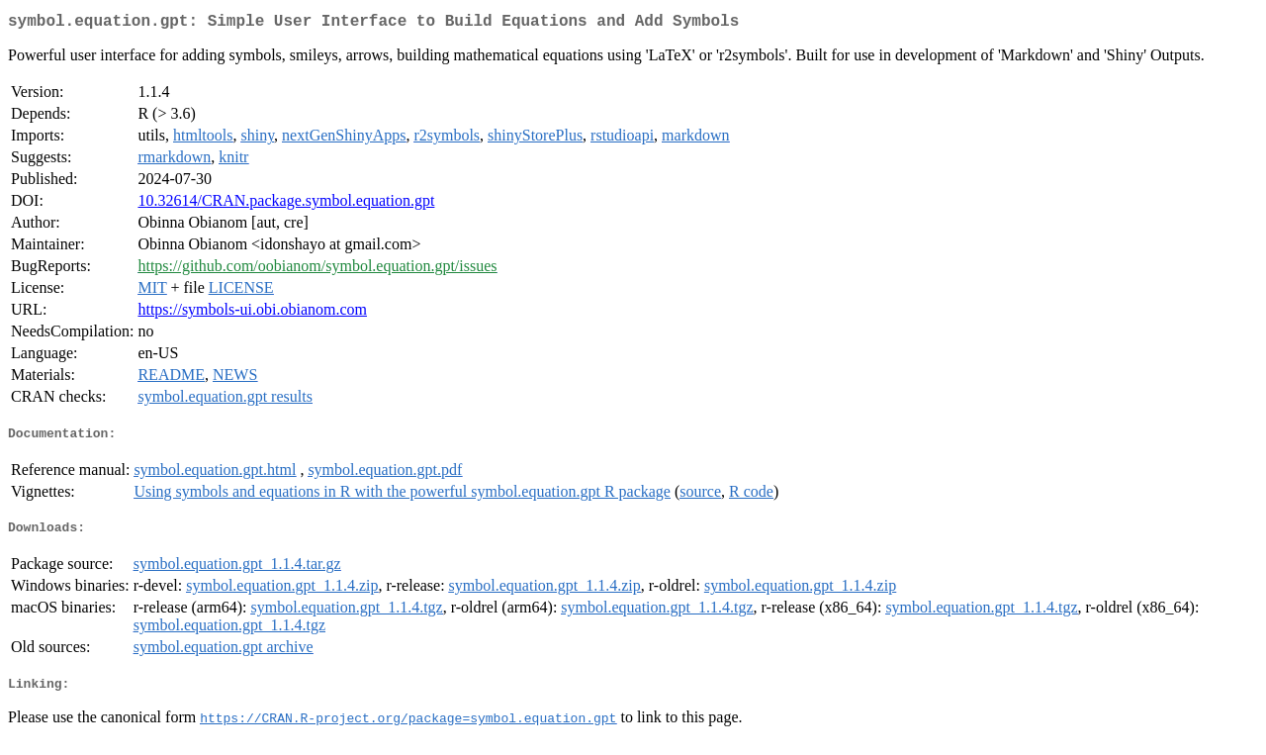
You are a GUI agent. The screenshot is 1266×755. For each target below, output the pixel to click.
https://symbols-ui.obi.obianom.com (252, 313)
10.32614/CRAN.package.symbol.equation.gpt (285, 204)
